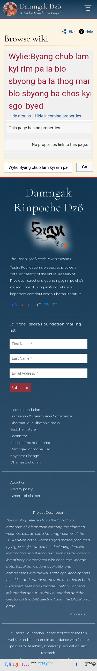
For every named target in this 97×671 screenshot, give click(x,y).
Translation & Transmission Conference (44, 416)
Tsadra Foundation (28, 410)
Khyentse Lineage (27, 456)
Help (89, 31)
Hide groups (20, 116)
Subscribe (20, 387)
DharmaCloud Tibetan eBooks (37, 423)
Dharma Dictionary (28, 462)
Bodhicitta (21, 436)
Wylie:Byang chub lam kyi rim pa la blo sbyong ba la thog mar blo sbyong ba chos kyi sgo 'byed (50, 81)
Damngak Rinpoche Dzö (33, 449)
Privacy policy (24, 489)
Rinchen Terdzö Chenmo (33, 443)
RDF (72, 31)
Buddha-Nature (26, 429)
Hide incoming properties (58, 116)
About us (20, 482)
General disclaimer (28, 496)
